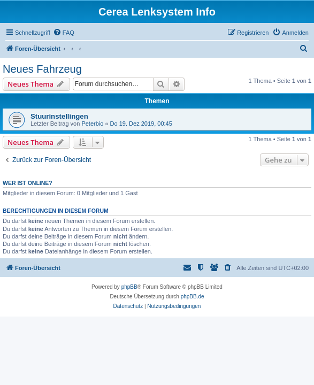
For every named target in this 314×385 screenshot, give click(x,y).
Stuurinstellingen (59, 116)
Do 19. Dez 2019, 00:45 (141, 123)
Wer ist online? (27, 183)
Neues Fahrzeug (42, 69)
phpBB (129, 287)
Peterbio (92, 123)
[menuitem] (63, 32)
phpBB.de (192, 296)
